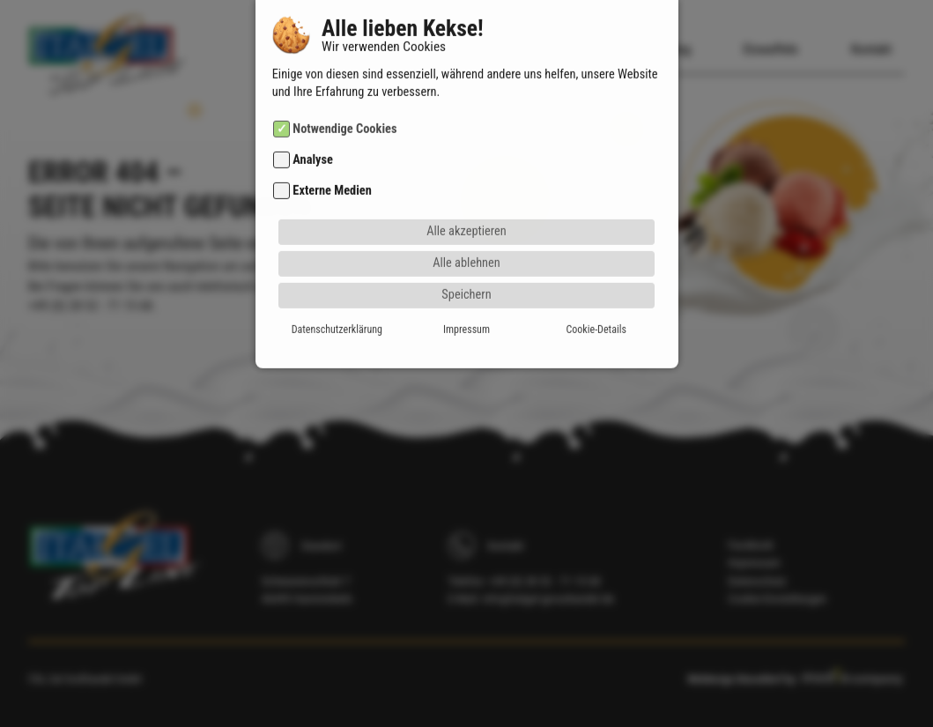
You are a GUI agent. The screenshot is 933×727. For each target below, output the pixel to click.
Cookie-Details (596, 290)
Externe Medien (331, 152)
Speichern (466, 255)
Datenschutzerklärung (337, 290)
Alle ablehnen (466, 223)
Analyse (312, 120)
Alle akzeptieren (466, 191)
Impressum (466, 290)
